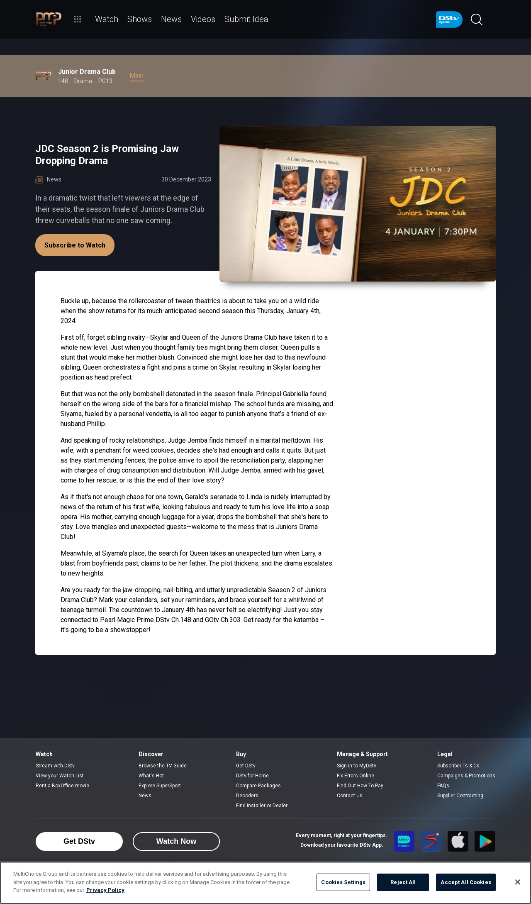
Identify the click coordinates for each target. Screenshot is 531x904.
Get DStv (246, 766)
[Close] (518, 882)
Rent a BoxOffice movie (62, 786)
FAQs (443, 786)
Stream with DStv (55, 766)
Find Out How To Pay (360, 786)
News (145, 796)
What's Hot (151, 776)
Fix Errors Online (355, 776)
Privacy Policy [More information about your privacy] (105, 890)
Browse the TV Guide (163, 766)
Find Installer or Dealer (261, 805)
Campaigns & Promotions (466, 776)
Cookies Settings (343, 882)
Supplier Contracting (460, 796)
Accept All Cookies (466, 882)
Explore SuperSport (160, 786)
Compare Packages (258, 786)
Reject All (403, 882)
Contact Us (350, 796)
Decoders (247, 796)
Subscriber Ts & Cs (458, 766)
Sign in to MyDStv (356, 766)
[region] (265, 883)
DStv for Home (252, 776)
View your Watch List (60, 776)
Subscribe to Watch (74, 245)
